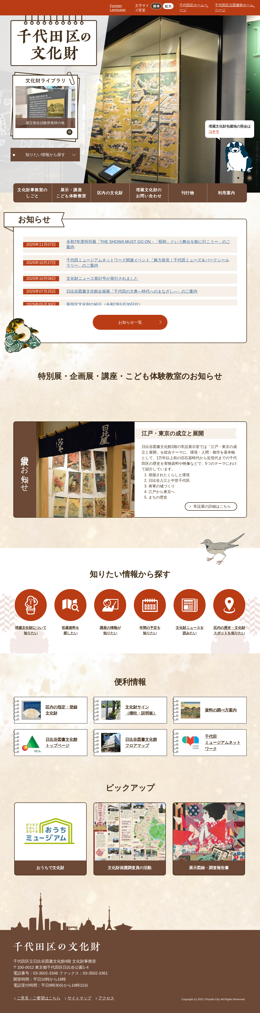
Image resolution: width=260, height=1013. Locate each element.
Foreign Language (118, 8)
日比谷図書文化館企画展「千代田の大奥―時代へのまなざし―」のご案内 (131, 291)
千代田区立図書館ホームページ (234, 7)
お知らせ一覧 (130, 322)
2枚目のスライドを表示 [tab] (243, 178)
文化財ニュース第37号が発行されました (102, 278)
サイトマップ (79, 998)
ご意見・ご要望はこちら (39, 998)
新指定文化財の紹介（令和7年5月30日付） (104, 304)
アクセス (106, 998)
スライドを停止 (250, 178)
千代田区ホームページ (193, 7)
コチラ (214, 132)
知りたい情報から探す (45, 154)
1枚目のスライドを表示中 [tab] (238, 178)
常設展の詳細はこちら (212, 506)
